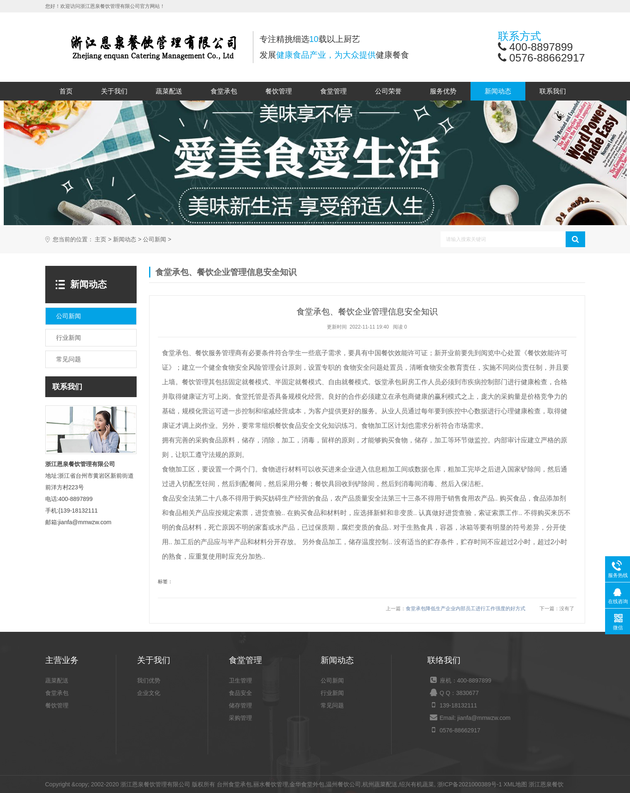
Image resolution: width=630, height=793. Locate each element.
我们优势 (148, 680)
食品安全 (240, 693)
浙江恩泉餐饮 (546, 784)
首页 (66, 91)
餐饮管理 (278, 91)
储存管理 (240, 705)
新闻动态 (498, 91)
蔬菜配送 (169, 91)
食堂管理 (333, 91)
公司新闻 (154, 239)
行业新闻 (332, 693)
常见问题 (332, 705)
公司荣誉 (388, 91)
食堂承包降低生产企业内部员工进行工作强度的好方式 (465, 608)
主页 (100, 239)
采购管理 (240, 717)
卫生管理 (240, 680)
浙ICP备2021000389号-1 (469, 784)
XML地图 (515, 784)
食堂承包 (224, 91)
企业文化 (148, 693)
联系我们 (552, 91)
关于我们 (114, 91)
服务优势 (443, 91)
